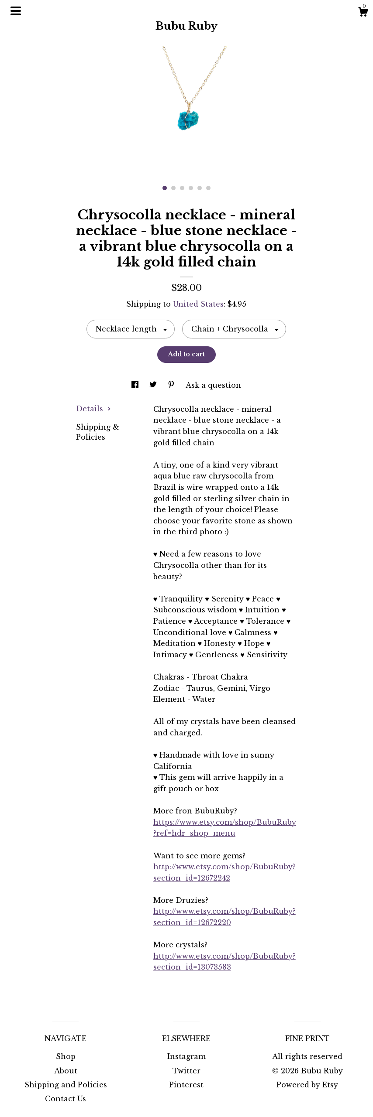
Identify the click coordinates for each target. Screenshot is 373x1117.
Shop (66, 1056)
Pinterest (186, 1084)
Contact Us (65, 1098)
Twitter (186, 1070)
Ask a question (213, 385)
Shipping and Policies (65, 1084)
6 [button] (208, 188)
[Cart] (363, 13)
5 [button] (199, 188)
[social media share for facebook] (136, 385)
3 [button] (182, 188)
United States (198, 304)
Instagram (186, 1056)
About (65, 1070)
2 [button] (173, 188)
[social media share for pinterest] (172, 385)
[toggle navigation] (15, 11)
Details (93, 408)
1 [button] (164, 188)
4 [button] (191, 188)
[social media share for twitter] (154, 385)
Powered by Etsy (307, 1084)
